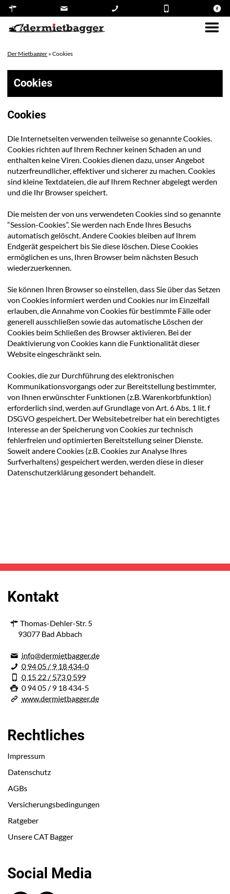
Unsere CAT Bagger (40, 836)
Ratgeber (23, 820)
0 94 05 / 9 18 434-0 (55, 666)
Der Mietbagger (27, 53)
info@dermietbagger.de (60, 655)
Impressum (26, 755)
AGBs (17, 788)
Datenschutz (29, 771)
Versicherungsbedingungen (54, 804)
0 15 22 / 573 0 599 (53, 677)
